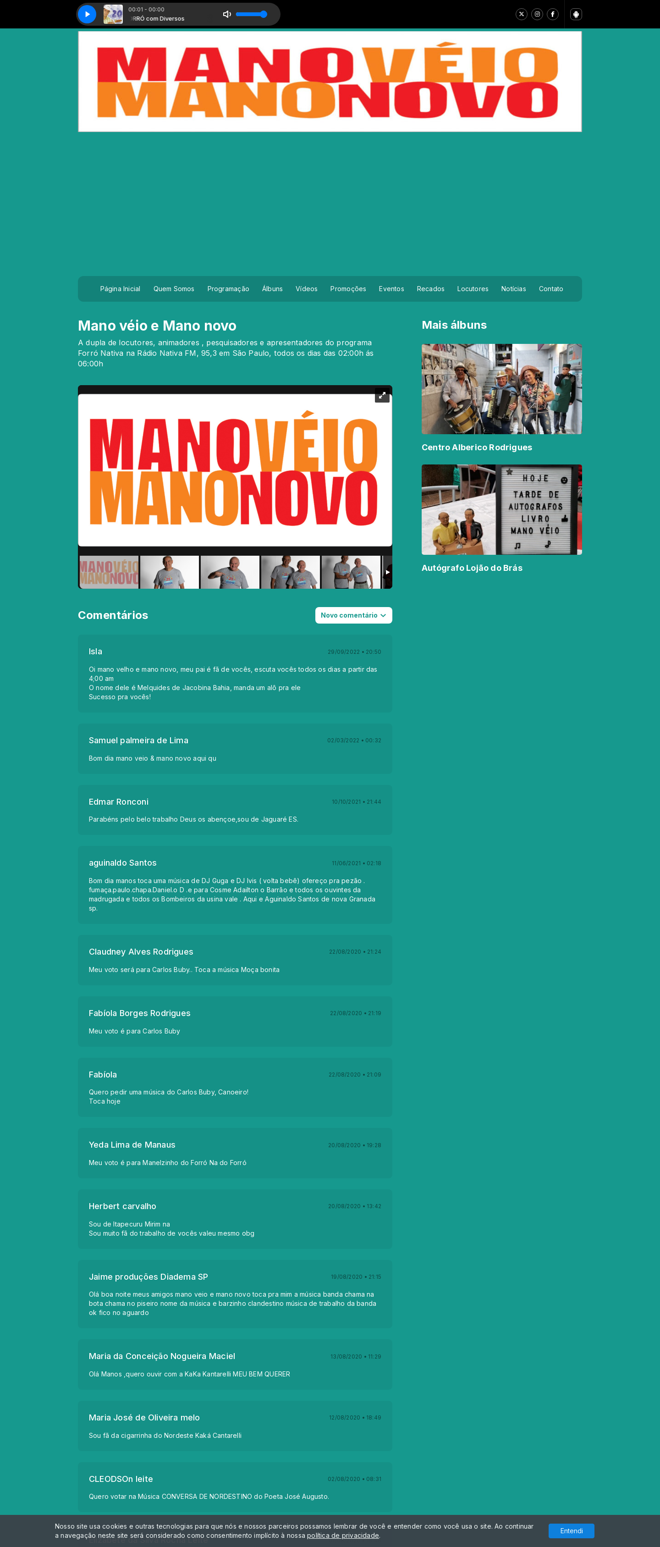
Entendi (572, 1531)
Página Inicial (120, 289)
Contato (551, 289)
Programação (228, 289)
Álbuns (272, 289)
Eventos (391, 289)
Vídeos (307, 289)
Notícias (513, 289)
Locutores (473, 289)
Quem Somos (174, 289)
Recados (431, 289)
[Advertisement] (330, 201)
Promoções (348, 289)
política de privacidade (343, 1535)
